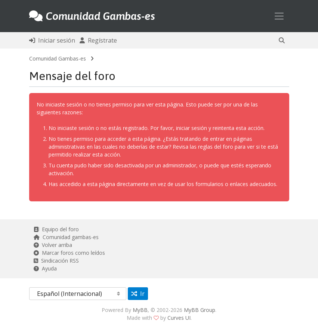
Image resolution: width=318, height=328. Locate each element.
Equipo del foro (56, 229)
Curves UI (179, 317)
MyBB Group (199, 309)
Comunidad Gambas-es (57, 58)
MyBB (140, 309)
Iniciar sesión (52, 40)
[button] (281, 40)
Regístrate (98, 40)
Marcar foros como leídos (69, 252)
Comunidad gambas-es (66, 237)
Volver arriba (53, 244)
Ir (138, 294)
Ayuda (45, 268)
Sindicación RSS (56, 260)
